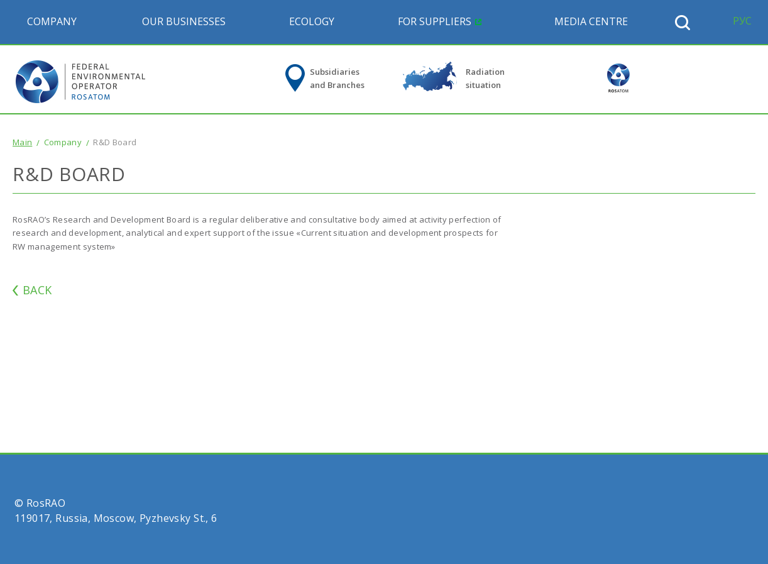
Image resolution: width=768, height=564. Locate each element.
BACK (37, 290)
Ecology (311, 21)
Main (22, 142)
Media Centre (591, 21)
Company (52, 21)
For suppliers (434, 21)
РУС (742, 21)
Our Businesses (184, 21)
